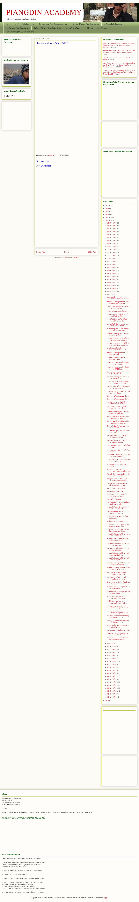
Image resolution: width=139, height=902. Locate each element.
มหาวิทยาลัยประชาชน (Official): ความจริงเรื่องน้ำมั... (118, 334)
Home (8, 24)
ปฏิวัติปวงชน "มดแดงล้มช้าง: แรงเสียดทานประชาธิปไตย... (118, 525)
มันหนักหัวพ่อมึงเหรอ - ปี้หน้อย (117, 311)
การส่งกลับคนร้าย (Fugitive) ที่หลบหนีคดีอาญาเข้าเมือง (118, 503)
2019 (107, 208)
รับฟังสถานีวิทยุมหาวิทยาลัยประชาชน (85, 24)
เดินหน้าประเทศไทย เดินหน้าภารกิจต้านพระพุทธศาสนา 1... (118, 607)
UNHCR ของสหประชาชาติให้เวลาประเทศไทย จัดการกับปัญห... (118, 339)
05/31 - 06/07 (112, 658)
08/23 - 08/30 (112, 276)
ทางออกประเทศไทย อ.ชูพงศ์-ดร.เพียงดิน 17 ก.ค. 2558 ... (117, 408)
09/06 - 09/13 (112, 270)
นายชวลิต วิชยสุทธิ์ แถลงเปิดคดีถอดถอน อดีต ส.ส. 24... (117, 508)
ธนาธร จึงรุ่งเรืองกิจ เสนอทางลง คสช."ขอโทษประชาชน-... (118, 325)
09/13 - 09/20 (112, 267)
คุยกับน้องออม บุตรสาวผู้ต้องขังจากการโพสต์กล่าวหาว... (118, 588)
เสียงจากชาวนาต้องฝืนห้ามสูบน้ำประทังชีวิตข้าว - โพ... (118, 315)
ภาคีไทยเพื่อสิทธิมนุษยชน (24, 24)
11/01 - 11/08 (112, 247)
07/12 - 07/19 (112, 294)
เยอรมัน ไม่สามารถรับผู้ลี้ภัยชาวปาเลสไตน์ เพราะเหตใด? (117, 403)
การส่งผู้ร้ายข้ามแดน (114, 499)
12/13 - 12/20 (112, 229)
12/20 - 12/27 (112, 226)
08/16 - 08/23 (112, 279)
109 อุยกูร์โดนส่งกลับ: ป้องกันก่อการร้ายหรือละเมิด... (116, 436)
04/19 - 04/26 (112, 676)
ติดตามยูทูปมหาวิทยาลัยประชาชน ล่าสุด (53, 24)
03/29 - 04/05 (112, 685)
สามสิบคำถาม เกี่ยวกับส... (115, 491)
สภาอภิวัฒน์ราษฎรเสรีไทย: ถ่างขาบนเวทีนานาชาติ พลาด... (118, 564)
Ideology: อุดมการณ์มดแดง (97, 28)
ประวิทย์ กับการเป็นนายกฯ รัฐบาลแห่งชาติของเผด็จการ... (118, 387)
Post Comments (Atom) (70, 257)
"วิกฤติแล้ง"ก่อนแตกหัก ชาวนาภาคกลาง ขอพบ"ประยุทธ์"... (118, 307)
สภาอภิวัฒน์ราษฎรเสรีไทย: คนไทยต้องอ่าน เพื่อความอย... (118, 535)
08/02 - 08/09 (112, 285)
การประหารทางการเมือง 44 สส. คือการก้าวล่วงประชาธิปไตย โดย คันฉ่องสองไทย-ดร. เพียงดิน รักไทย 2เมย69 (119, 72)
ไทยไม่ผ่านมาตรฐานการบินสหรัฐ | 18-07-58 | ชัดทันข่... (118, 373)
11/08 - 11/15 (112, 244)
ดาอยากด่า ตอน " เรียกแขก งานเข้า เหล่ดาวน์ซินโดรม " (117, 634)
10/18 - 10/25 (112, 253)
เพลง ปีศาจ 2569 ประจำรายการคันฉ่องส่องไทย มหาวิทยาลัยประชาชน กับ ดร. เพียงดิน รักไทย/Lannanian (119, 65)
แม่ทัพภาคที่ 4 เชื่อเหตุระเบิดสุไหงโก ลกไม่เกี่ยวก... (118, 626)
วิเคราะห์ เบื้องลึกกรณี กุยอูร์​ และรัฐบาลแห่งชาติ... (118, 427)
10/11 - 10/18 (112, 256)
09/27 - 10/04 (112, 262)
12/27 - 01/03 (112, 223)
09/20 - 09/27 (112, 264)
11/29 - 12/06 (112, 235)
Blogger (105, 898)
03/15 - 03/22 (112, 691)
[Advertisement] (66, 95)
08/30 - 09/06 (112, 273)
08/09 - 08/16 (112, 282)
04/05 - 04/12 (112, 682)
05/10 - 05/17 (112, 667)
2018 (107, 211)
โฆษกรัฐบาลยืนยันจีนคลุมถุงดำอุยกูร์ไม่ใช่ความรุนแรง (118, 616)
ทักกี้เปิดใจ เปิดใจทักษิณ (115, 521)
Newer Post (40, 252)
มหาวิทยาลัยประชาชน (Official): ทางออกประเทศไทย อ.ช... (118, 412)
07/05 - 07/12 (112, 643)
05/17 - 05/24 (112, 664)
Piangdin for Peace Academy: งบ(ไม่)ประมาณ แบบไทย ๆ (117, 484)
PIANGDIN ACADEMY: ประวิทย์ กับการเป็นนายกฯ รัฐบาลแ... (117, 382)
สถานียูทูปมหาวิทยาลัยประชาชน (17, 28)
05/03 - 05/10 (112, 670)
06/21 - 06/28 (112, 649)
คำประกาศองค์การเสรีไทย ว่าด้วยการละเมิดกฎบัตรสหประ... (118, 417)
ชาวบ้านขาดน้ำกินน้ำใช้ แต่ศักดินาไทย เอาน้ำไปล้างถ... (117, 349)
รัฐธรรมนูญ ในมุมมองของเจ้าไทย (118, 396)
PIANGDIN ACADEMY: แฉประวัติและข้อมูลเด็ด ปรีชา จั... (118, 456)
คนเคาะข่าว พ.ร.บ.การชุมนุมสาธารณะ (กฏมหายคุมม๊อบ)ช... (118, 470)
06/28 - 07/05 (112, 646)
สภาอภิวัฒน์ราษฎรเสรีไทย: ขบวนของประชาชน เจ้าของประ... (118, 302)
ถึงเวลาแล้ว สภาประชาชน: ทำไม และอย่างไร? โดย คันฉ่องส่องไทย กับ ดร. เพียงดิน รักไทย (119, 52)
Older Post (92, 252)
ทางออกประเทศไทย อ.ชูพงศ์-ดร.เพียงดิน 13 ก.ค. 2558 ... (117, 573)
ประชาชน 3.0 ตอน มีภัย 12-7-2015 (118, 630)
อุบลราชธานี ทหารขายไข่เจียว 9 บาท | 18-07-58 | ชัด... (118, 363)
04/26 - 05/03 (112, 673)
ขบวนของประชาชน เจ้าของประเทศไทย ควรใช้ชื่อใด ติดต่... (118, 298)
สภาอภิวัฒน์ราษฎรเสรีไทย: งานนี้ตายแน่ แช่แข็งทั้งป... (118, 554)
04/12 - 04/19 (112, 679)
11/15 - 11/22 (112, 241)
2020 (107, 205)
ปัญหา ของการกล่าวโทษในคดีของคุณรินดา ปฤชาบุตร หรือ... (118, 583)
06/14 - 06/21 (112, 652)
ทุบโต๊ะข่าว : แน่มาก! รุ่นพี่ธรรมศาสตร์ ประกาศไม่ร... (117, 597)
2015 (107, 220)
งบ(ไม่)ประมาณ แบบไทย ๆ (116, 488)
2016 (107, 217)
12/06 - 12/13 (112, 232)
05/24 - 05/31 (112, 661)
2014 (107, 701)
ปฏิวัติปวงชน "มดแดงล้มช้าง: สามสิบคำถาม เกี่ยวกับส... (116, 495)
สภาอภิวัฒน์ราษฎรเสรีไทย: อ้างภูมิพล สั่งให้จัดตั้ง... (117, 353)
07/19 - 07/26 (112, 291)
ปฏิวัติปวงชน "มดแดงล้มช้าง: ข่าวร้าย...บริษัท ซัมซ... (118, 392)
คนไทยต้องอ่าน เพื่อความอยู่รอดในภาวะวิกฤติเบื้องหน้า (118, 540)
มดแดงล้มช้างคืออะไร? (74, 28)
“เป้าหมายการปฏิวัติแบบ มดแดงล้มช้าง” (20, 32)
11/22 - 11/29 (112, 238)
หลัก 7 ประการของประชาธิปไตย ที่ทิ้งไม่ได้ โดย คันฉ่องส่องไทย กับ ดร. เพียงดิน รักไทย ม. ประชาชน (119, 45)
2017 (107, 214)
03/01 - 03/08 (112, 697)
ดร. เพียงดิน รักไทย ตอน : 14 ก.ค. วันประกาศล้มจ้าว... (118, 544)
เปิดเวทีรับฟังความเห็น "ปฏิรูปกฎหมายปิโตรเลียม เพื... (117, 320)
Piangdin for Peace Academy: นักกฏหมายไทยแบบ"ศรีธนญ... (118, 475)
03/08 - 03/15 (112, 694)
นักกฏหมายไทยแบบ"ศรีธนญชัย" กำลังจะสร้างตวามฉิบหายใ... (117, 480)
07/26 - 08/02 (112, 288)
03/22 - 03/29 (112, 688)
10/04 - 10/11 (112, 258)
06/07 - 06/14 (112, 655)
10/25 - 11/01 (112, 250)
